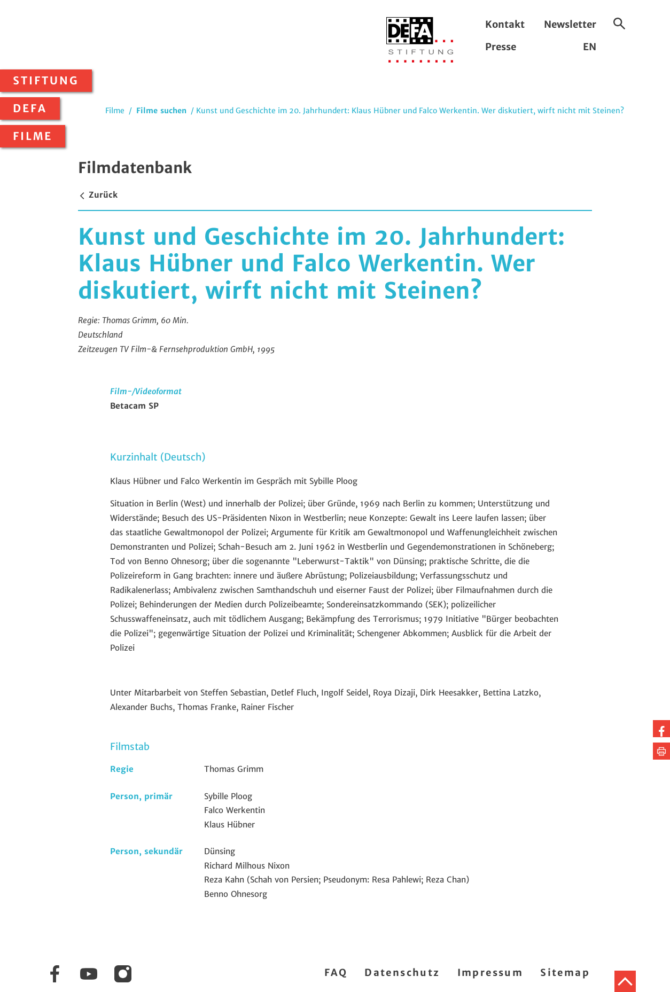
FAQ (335, 972)
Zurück (98, 195)
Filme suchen (161, 110)
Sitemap (565, 972)
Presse (500, 47)
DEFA (30, 108)
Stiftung (46, 81)
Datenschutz (402, 972)
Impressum (490, 972)
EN (589, 47)
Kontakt (505, 24)
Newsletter (570, 24)
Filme (32, 136)
